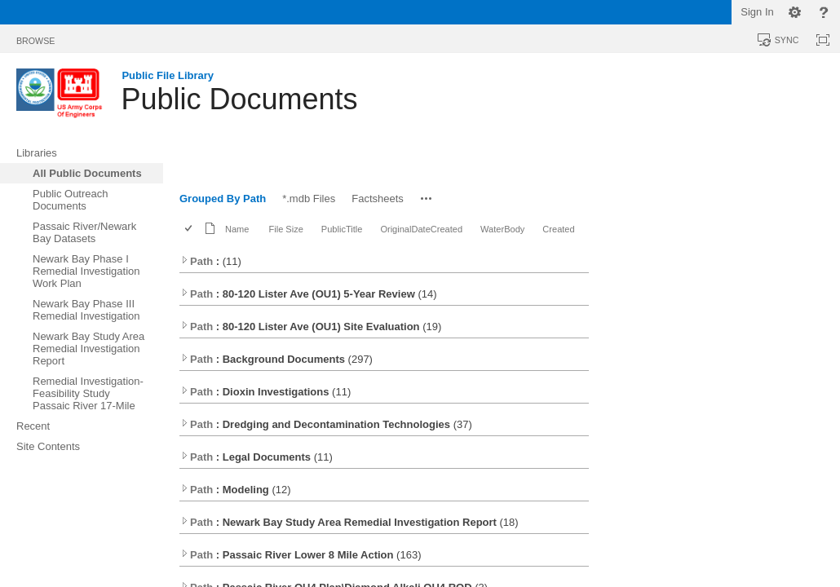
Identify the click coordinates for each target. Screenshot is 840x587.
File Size (285, 229)
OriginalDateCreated (421, 229)
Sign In (757, 12)
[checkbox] (189, 229)
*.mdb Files (308, 198)
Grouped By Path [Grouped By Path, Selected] (222, 198)
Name (237, 229)
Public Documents (239, 99)
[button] (426, 198)
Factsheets (377, 198)
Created (558, 229)
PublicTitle (342, 229)
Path (196, 261)
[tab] (35, 37)
